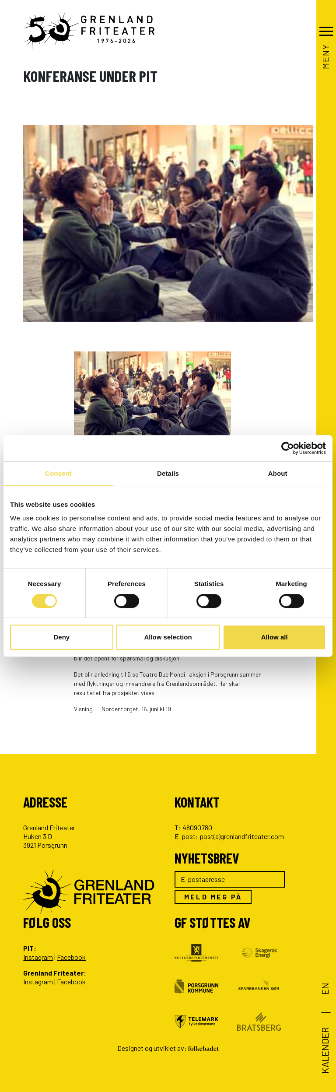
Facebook (71, 957)
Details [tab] (168, 473)
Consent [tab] (58, 473)
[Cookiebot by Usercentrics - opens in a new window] (287, 448)
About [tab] (277, 473)
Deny (61, 637)
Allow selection (168, 637)
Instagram (38, 957)
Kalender (324, 1050)
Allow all (274, 637)
